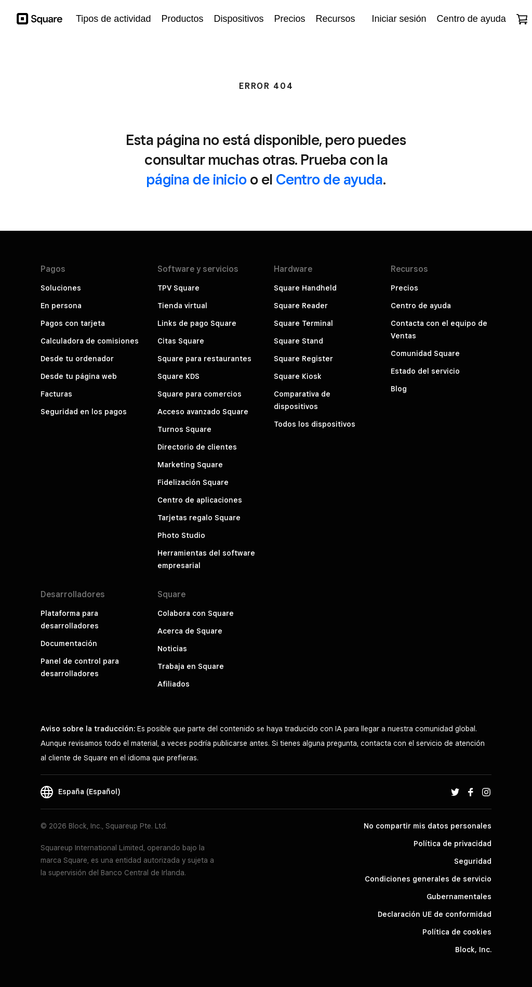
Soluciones (61, 288)
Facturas (56, 394)
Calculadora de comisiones (90, 341)
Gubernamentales (459, 896)
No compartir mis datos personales (427, 826)
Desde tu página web (79, 376)
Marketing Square (190, 464)
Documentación (69, 643)
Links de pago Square (196, 323)
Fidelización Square (193, 482)
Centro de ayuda (329, 179)
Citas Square (180, 341)
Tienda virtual (182, 305)
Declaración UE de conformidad (434, 914)
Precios (404, 288)
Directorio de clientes (197, 447)
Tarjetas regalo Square (199, 518)
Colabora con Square (195, 613)
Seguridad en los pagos (84, 411)
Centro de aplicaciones (199, 500)
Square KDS (178, 376)
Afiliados (173, 684)
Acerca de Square (189, 631)
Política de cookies (456, 932)
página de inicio (197, 179)
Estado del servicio (425, 371)
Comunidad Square (425, 353)
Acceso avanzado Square (202, 411)
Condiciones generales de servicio (428, 879)
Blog (399, 389)
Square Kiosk (298, 376)
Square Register (303, 358)
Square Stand (298, 341)
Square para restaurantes (204, 358)
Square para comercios (199, 394)
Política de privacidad (452, 843)
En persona (61, 305)
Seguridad (472, 861)
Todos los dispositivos (314, 424)
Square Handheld (305, 288)
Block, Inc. (473, 949)
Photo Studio (181, 535)
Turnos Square (184, 429)
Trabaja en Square (190, 666)
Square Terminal (303, 323)
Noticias (172, 648)
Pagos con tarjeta (73, 323)
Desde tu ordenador (77, 358)
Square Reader (301, 305)
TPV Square (178, 288)
